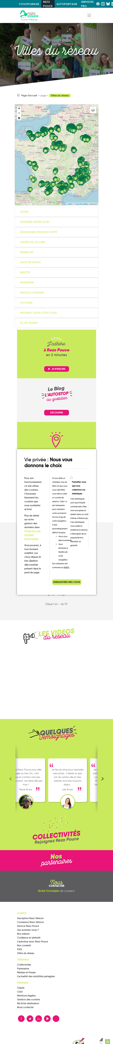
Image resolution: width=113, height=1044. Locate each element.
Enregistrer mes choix (66, 582)
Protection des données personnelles (32, 535)
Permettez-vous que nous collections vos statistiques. (79, 488)
